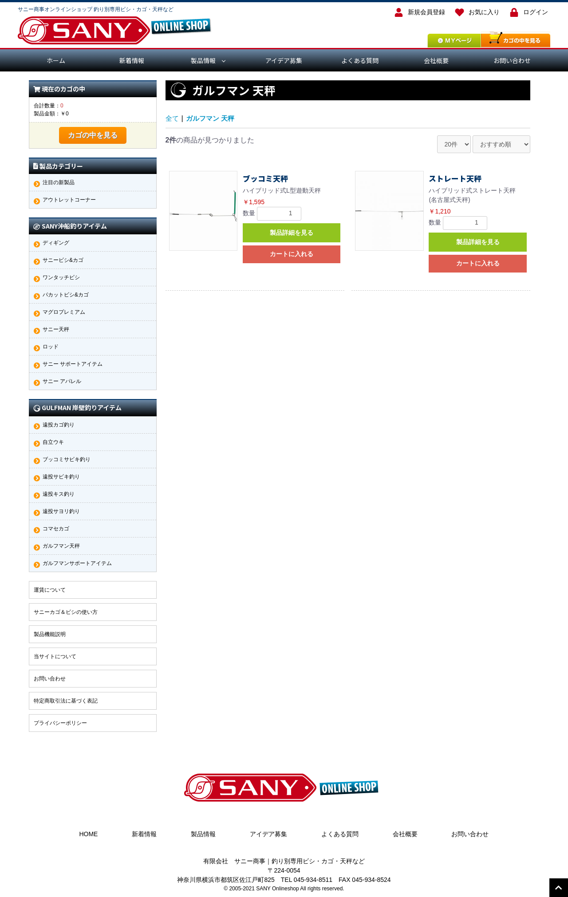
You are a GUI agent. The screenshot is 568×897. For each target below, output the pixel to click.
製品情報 (203, 60)
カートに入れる (291, 253)
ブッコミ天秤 (265, 178)
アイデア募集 (283, 60)
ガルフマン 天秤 (212, 118)
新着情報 (131, 60)
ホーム (56, 60)
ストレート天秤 (455, 178)
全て (173, 118)
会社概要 (436, 60)
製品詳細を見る (291, 232)
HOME (88, 834)
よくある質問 (360, 60)
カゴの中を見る (93, 135)
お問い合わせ (512, 60)
